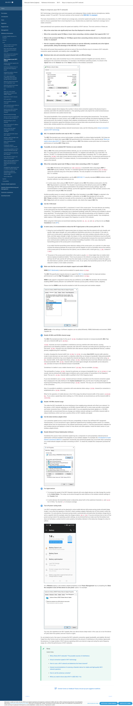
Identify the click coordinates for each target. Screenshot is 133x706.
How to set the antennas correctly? (60, 673)
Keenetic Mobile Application (11, 184)
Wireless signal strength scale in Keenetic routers (11, 138)
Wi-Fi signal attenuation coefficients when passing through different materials (10, 78)
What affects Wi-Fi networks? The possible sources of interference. (11, 55)
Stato (11, 20)
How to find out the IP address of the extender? (11, 125)
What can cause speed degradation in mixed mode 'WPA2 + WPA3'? (10, 93)
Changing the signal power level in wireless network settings (11, 168)
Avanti (110, 696)
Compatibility (12, 181)
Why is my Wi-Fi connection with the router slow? (10, 45)
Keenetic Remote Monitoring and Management (11, 188)
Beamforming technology (10, 114)
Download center (5, 195)
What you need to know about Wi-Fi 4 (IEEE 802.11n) (11, 86)
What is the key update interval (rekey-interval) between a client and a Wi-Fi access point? (11, 163)
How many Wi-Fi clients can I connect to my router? (11, 157)
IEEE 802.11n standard (90, 15)
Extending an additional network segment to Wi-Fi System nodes (10, 173)
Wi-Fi (12, 43)
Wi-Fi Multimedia (53, 270)
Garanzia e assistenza (11, 192)
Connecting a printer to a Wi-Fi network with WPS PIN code (11, 149)
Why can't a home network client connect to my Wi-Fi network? (10, 50)
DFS (5, 89)
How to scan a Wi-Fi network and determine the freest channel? (11, 111)
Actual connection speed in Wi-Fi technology (11, 64)
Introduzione (11, 17)
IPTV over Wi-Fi (7, 99)
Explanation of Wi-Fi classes (10, 96)
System (12, 179)
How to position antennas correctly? (10, 102)
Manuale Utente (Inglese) (31, 2)
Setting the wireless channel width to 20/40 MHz (10, 73)
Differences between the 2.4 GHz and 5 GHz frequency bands (10, 68)
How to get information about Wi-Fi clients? (11, 134)
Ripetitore (11, 23)
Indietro (27, 696)
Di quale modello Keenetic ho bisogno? (9, 37)
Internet (12, 40)
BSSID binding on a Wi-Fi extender (10, 121)
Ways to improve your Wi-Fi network (10, 60)
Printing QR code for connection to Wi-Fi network (10, 146)
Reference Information (11, 33)
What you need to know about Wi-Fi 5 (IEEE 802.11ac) (11, 82)
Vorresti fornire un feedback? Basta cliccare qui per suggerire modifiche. (78, 688)
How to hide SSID (8, 176)
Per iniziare (4, 13)
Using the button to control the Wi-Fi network (11, 153)
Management (11, 30)
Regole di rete (11, 27)
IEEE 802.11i (81, 177)
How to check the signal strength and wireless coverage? (9, 130)
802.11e (81, 274)
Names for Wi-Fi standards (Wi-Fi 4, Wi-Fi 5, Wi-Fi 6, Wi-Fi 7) (11, 117)
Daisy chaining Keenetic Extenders (9, 142)
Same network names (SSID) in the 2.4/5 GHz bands (11, 106)
